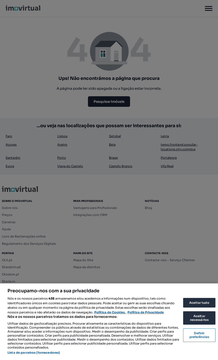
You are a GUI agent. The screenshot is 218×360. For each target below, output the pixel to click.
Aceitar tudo (199, 303)
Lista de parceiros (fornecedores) (33, 353)
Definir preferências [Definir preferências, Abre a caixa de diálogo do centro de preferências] (199, 335)
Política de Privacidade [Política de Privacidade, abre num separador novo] (145, 312)
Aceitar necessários (199, 318)
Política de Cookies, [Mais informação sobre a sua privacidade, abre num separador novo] (110, 312)
